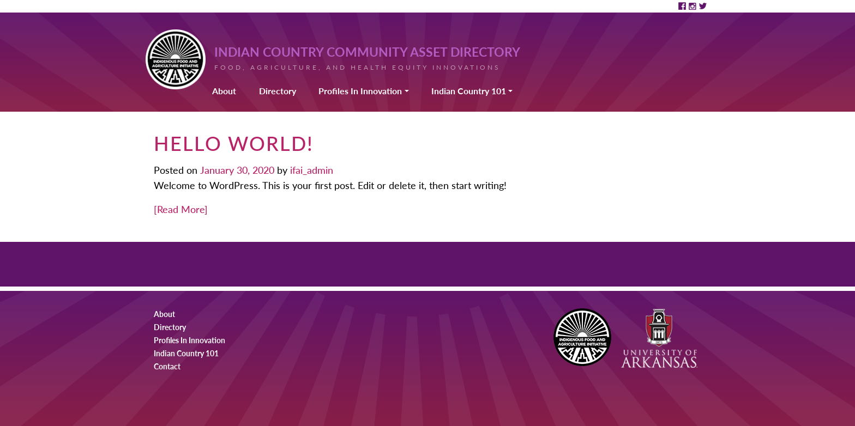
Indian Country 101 (468, 90)
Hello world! (234, 143)
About (224, 90)
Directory (277, 90)
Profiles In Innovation (360, 90)
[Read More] (181, 209)
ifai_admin (310, 170)
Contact (167, 366)
